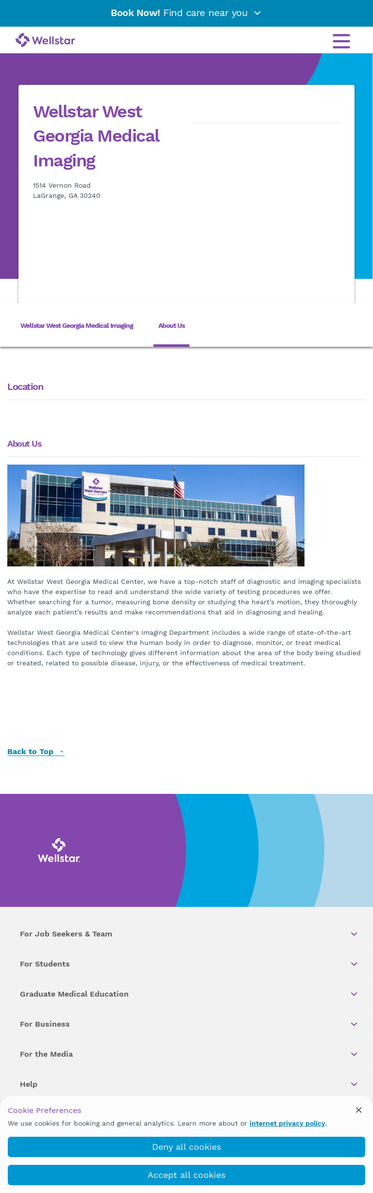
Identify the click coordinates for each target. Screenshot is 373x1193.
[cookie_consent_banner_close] (359, 1110)
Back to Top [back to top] (36, 752)
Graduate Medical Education (189, 994)
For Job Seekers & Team (189, 934)
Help (189, 1084)
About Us (171, 325)
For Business (189, 1024)
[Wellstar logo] (45, 40)
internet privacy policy (287, 1123)
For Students (189, 964)
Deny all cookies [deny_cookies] (186, 1147)
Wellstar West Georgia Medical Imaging (76, 325)
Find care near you (186, 12)
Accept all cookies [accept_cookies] (186, 1175)
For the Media (189, 1054)
